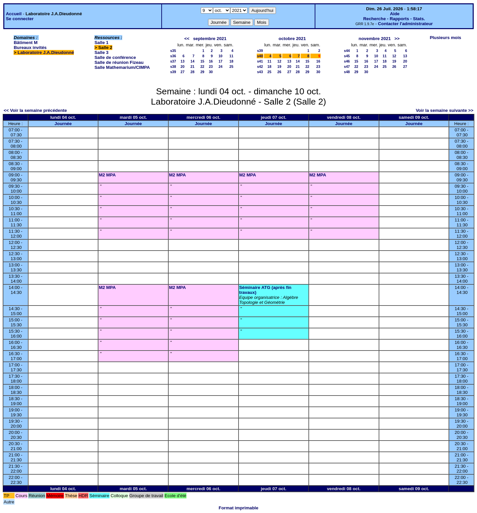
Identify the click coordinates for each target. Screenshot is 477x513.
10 (221, 56)
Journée (63, 123)
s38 (173, 67)
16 (211, 61)
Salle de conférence (115, 57)
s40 (260, 56)
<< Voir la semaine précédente (35, 110)
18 (232, 61)
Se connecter (20, 18)
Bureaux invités (30, 47)
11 (232, 56)
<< (186, 38)
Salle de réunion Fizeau (118, 62)
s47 (347, 67)
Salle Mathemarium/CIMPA (122, 67)
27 (183, 72)
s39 (173, 72)
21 (192, 67)
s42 (260, 67)
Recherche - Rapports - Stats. (394, 18)
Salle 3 (101, 52)
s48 (347, 72)
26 (279, 72)
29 (202, 72)
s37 (173, 61)
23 (211, 67)
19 (279, 67)
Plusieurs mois (445, 37)
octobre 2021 (292, 38)
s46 (347, 61)
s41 (260, 61)
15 (202, 61)
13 (183, 61)
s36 (173, 56)
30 (211, 72)
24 (221, 67)
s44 (347, 51)
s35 (173, 51)
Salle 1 (101, 42)
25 (232, 67)
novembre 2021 (375, 38)
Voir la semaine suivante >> (444, 110)
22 (202, 67)
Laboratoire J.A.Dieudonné (46, 52)
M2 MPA (107, 174)
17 (221, 61)
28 (192, 72)
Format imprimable (238, 507)
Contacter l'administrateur (405, 23)
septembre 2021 (210, 38)
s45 (347, 56)
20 (183, 67)
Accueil (14, 13)
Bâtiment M (25, 42)
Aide (394, 13)
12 (279, 61)
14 (192, 61)
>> (397, 38)
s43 (260, 72)
